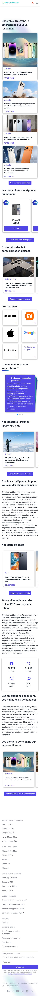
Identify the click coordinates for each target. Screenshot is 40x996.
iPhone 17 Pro (7, 855)
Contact (5, 923)
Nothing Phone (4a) (9, 841)
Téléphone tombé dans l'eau (13, 904)
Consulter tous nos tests (20, 593)
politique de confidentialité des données (20, 974)
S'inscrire (20, 967)
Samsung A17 (7, 824)
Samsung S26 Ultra (9, 878)
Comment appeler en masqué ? (14, 900)
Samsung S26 (7, 882)
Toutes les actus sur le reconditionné (20, 794)
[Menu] (37, 3)
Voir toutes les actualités (20, 183)
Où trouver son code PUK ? (13, 913)
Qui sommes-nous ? (10, 946)
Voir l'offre (16, 228)
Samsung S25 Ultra (9, 886)
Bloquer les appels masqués (13, 909)
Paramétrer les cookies (11, 938)
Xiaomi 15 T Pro (8, 828)
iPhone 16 (5, 868)
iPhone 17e (6, 864)
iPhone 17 (5, 859)
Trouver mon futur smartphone (20, 240)
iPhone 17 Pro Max (9, 851)
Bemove (15, 985)
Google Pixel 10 (8, 833)
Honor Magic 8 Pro (9, 837)
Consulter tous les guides (20, 299)
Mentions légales (8, 927)
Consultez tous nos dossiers (20, 474)
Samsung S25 (7, 890)
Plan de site (6, 942)
